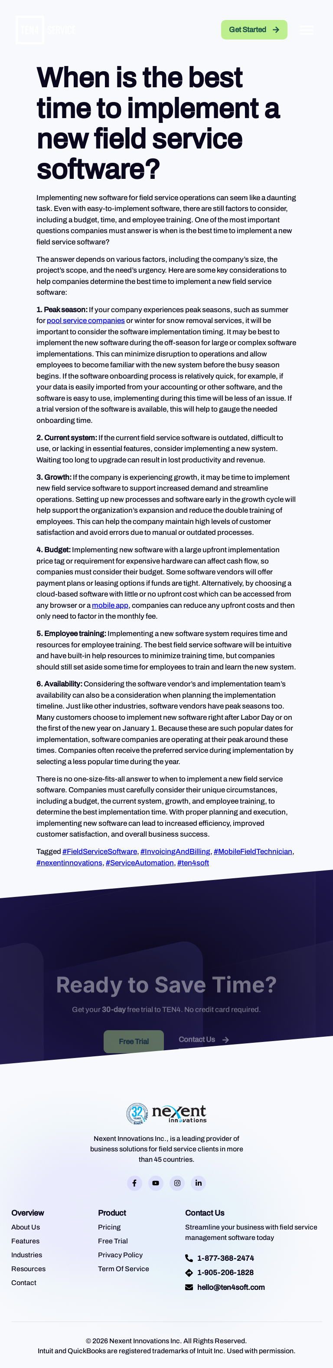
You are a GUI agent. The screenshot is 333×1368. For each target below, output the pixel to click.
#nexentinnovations (69, 863)
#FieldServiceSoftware (99, 851)
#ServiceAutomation (140, 863)
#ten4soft (193, 863)
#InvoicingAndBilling (175, 851)
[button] (306, 30)
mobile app (110, 605)
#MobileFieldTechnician (253, 851)
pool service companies (86, 320)
